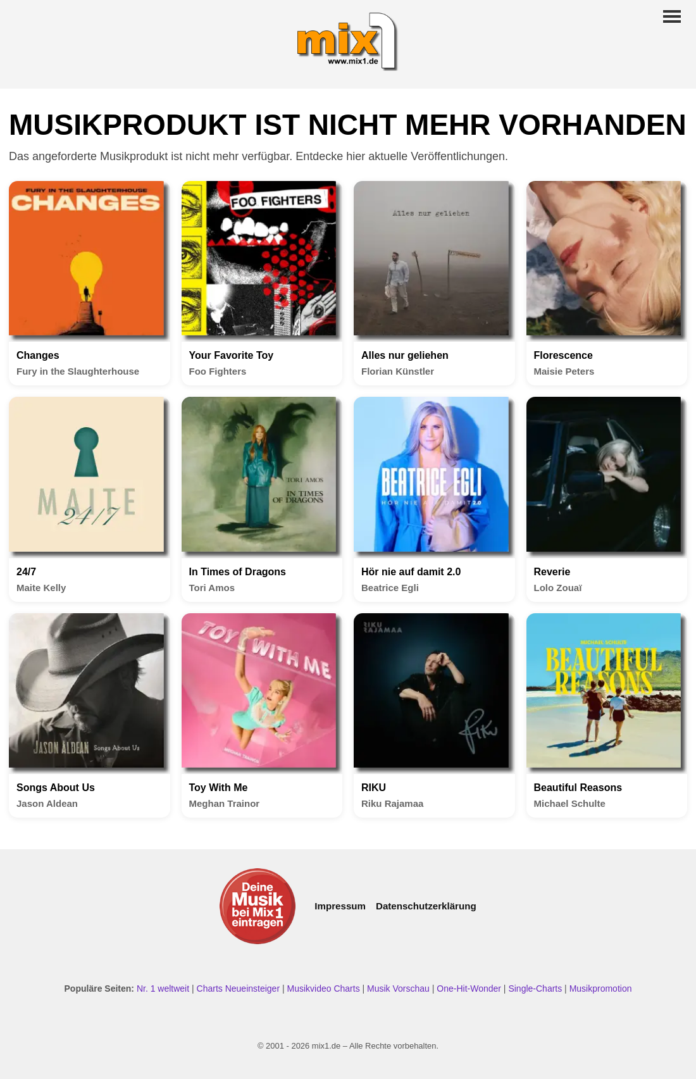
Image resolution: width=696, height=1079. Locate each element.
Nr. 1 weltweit (163, 988)
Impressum (340, 906)
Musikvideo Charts (323, 988)
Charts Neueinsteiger (238, 988)
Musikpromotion (600, 988)
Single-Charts (535, 988)
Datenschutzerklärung (426, 906)
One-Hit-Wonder (469, 988)
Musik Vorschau (398, 988)
